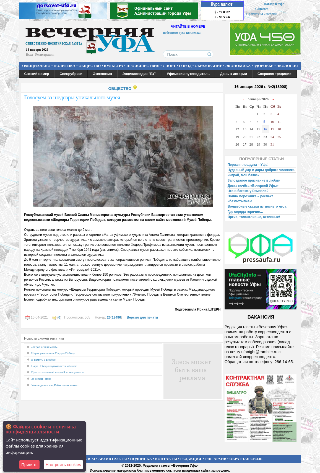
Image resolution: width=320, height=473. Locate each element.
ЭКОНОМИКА (238, 66)
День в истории (233, 74)
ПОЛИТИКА (65, 66)
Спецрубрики (70, 74)
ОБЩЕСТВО (90, 66)
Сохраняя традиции (274, 74)
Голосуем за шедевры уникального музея (72, 97)
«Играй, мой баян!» (243, 175)
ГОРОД (185, 66)
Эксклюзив (102, 74)
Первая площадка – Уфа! (248, 165)
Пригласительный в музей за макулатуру (57, 372)
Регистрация (44, 54)
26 (109, 317)
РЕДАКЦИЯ (190, 459)
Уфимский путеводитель (188, 74)
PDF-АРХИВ (215, 459)
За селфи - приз (41, 378)
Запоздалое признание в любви (254, 180)
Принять (29, 464)
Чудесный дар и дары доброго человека (261, 170)
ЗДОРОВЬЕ (264, 66)
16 (265, 129)
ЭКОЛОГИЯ (287, 66)
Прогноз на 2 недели (261, 14)
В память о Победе (43, 359)
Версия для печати (142, 317)
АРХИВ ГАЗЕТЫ (112, 459)
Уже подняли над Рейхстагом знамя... (55, 385)
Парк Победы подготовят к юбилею (54, 366)
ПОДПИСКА (141, 459)
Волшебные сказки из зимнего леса (257, 206)
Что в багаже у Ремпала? (248, 191)
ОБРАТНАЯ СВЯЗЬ (246, 459)
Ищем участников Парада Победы (53, 353)
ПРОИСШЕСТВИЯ (143, 66)
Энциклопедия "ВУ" (140, 74)
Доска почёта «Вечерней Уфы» (253, 186)
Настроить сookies (63, 464)
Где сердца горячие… (245, 212)
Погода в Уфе (274, 4)
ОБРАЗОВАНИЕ (208, 66)
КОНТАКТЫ (166, 459)
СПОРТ (169, 66)
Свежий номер (36, 74)
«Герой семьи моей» (44, 346)
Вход (29, 54)
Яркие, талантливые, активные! (254, 217)
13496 (116, 317)
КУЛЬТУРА (113, 66)
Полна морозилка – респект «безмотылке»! (250, 198)
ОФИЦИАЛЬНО (36, 66)
